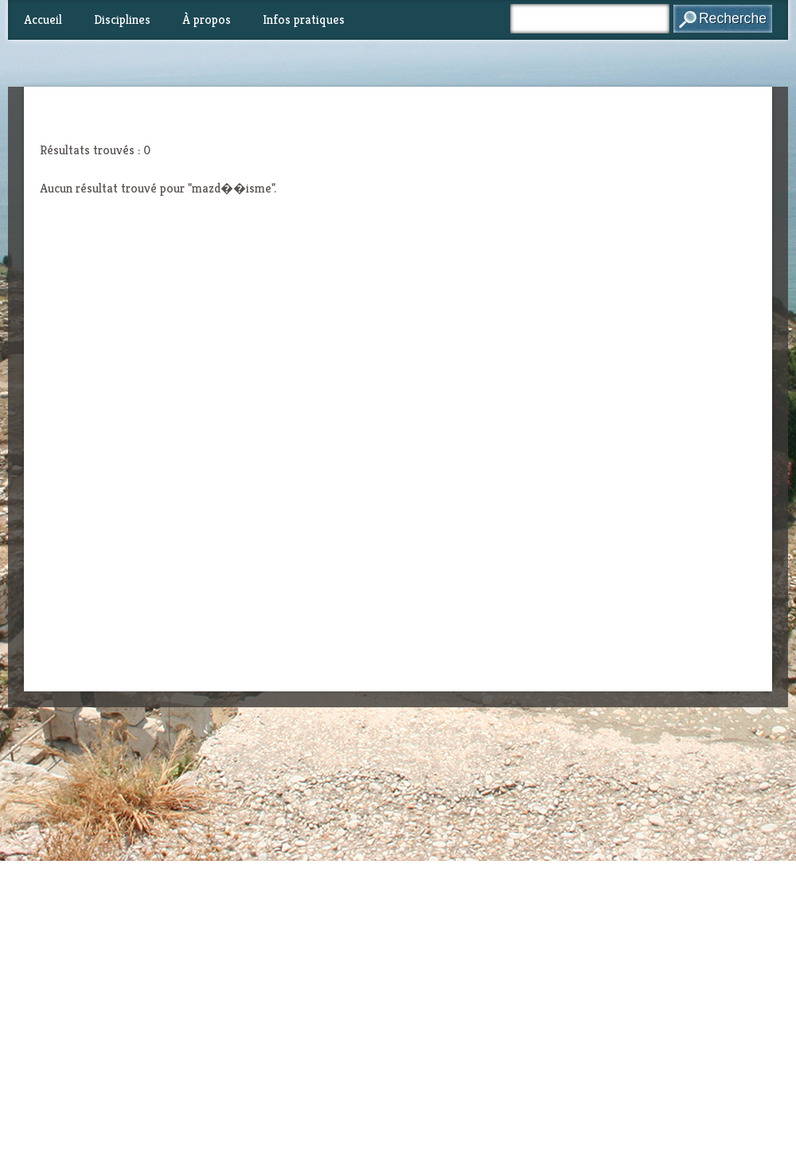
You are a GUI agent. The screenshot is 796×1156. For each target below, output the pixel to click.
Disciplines (122, 19)
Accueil (43, 19)
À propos (206, 19)
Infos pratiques (304, 19)
